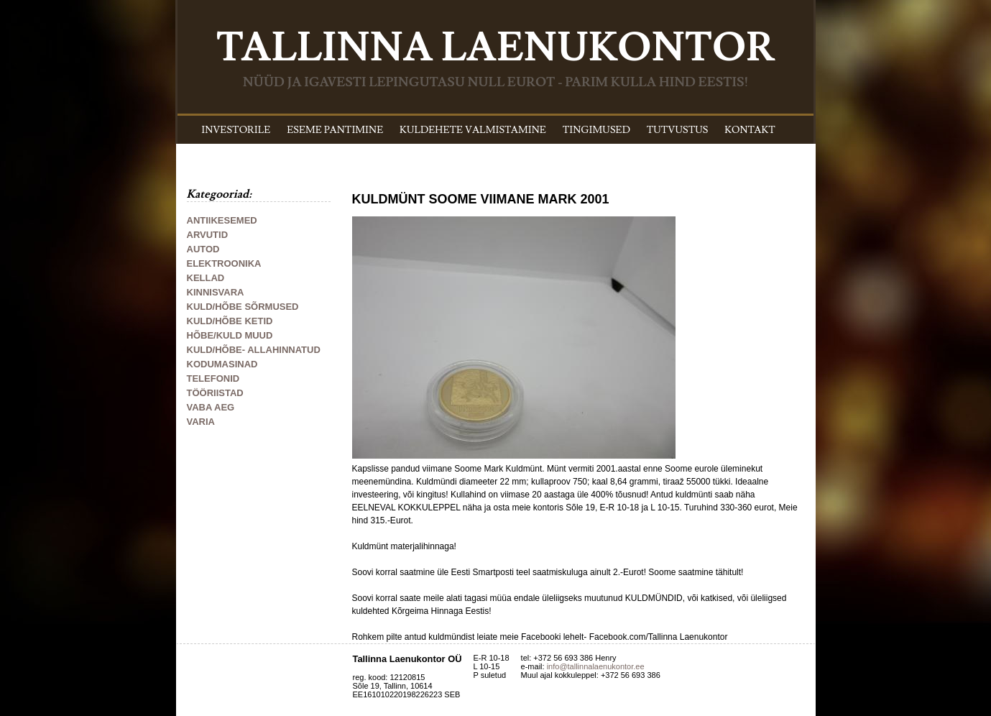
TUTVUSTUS (678, 130)
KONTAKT (749, 130)
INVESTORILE (235, 130)
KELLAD (206, 277)
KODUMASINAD (222, 364)
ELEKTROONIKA (224, 263)
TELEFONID (213, 378)
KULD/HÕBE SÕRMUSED (243, 306)
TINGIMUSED (596, 130)
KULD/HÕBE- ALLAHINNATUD (254, 349)
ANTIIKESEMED (222, 220)
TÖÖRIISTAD (215, 392)
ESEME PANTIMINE (335, 130)
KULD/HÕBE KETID (230, 321)
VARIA (201, 421)
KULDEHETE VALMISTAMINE (473, 130)
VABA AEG (211, 407)
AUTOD (203, 249)
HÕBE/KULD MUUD (230, 335)
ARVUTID (208, 234)
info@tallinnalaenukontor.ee (596, 666)
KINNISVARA (215, 292)
